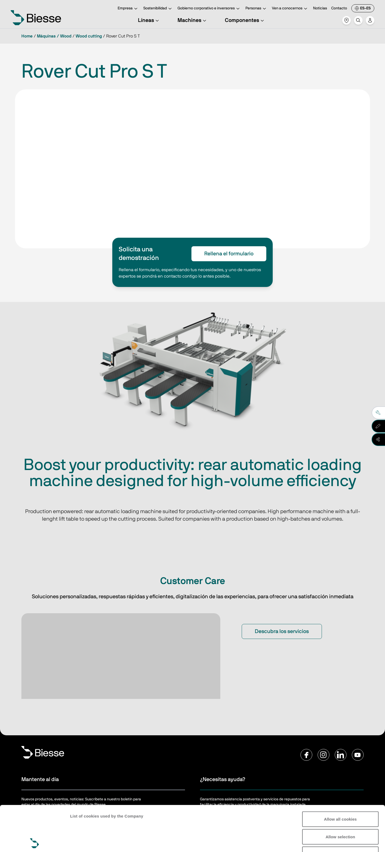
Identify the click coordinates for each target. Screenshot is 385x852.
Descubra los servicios (282, 631)
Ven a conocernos (290, 8)
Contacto (339, 8)
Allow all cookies (340, 773)
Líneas (149, 20)
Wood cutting (89, 36)
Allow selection (340, 791)
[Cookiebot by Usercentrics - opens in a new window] (34, 842)
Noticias (320, 8)
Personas (256, 8)
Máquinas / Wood (54, 36)
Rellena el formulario (228, 253)
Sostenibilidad (158, 8)
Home (27, 36)
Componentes (245, 20)
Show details (82, 841)
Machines (193, 20)
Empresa (128, 8)
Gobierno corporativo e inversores (209, 8)
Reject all (340, 808)
